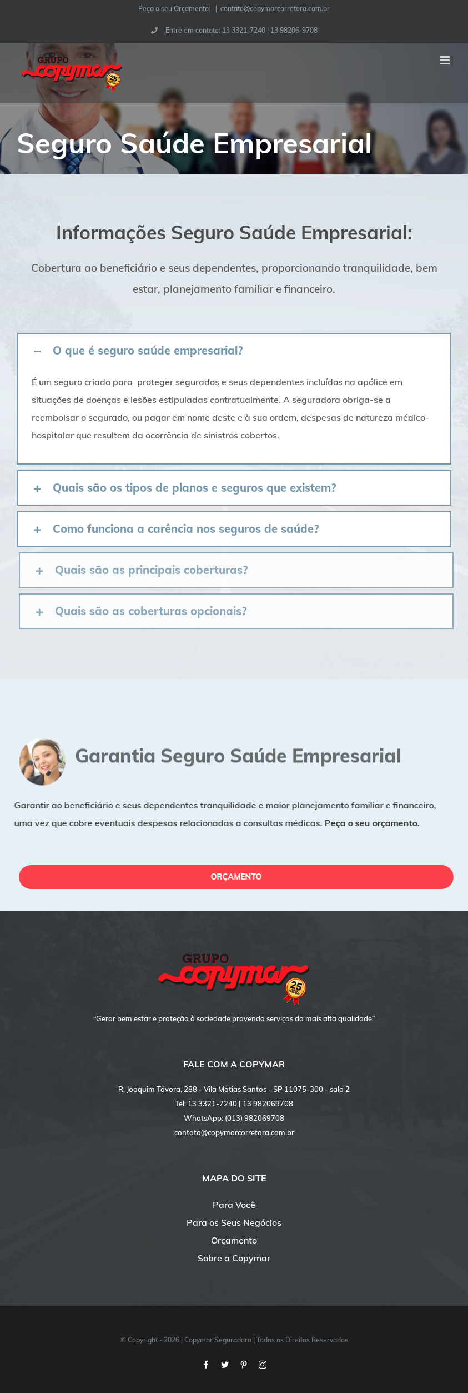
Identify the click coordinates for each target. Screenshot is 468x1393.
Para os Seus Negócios (234, 1222)
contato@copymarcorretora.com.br (275, 8)
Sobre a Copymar (234, 1258)
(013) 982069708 (254, 1118)
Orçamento (234, 1240)
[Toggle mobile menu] (445, 60)
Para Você (234, 1204)
